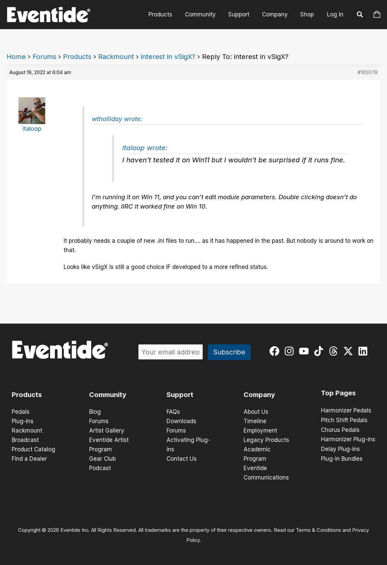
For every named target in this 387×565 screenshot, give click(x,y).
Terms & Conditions (318, 530)
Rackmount (116, 57)
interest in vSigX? (168, 57)
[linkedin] (364, 351)
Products (166, 14)
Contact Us (182, 458)
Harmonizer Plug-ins (348, 438)
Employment (260, 430)
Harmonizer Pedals (346, 410)
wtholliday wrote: (117, 119)
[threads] (334, 351)
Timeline (255, 421)
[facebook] (275, 351)
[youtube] (305, 351)
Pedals (20, 411)
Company (276, 14)
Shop (308, 14)
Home (16, 57)
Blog (95, 411)
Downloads (181, 421)
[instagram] (290, 351)
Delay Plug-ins (340, 448)
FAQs (173, 411)
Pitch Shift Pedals (344, 419)
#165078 (368, 72)
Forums (44, 57)
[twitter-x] (349, 351)
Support (241, 14)
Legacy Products (266, 440)
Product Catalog (33, 449)
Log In (335, 14)
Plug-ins (23, 421)
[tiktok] (320, 351)
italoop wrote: (145, 148)
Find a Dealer (29, 458)
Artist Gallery (106, 430)
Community (204, 14)
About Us (256, 411)
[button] (360, 15)
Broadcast (25, 440)
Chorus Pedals (340, 429)
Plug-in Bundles (342, 457)
